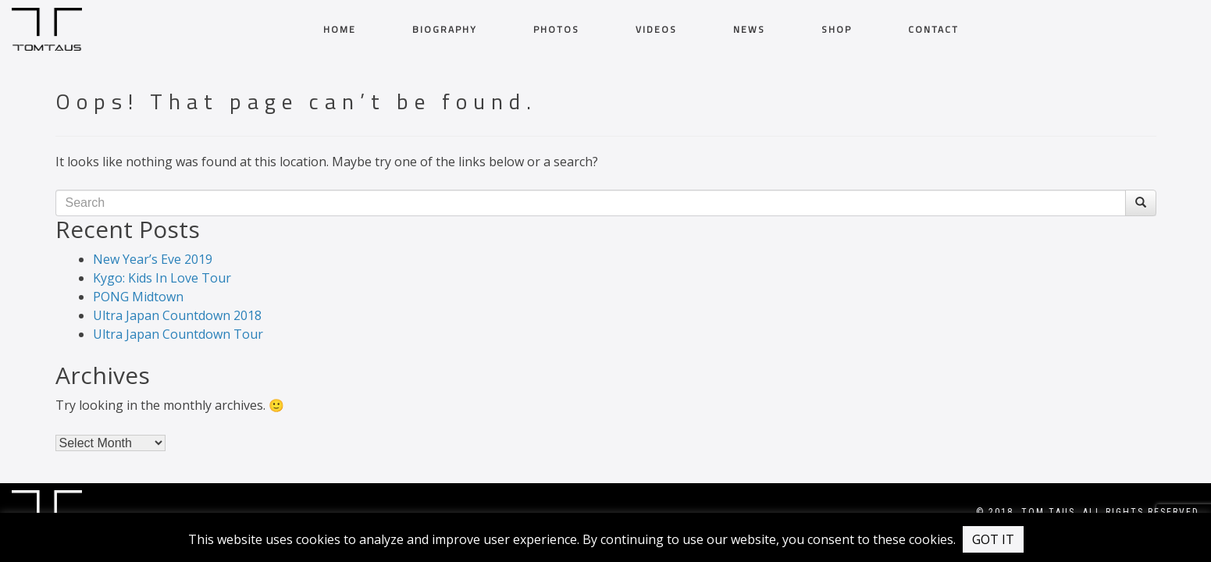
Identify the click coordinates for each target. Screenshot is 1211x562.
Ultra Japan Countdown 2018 (177, 315)
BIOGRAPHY (444, 30)
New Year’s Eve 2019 (152, 259)
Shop (836, 30)
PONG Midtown (138, 296)
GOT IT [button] (993, 539)
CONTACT (933, 30)
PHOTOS (556, 30)
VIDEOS (656, 30)
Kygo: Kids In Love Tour (162, 277)
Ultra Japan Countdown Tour (178, 334)
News (749, 30)
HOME (339, 30)
